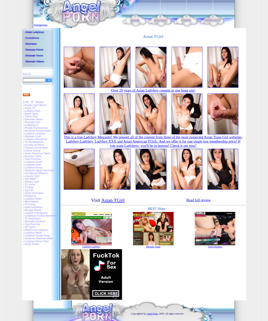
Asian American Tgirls (37, 153)
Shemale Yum (33, 122)
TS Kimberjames (34, 142)
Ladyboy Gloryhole (36, 139)
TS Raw (29, 187)
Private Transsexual (36, 127)
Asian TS (30, 108)
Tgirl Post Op (32, 224)
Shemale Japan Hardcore (39, 170)
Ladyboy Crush (33, 161)
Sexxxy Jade (32, 181)
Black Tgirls (32, 113)
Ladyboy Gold (33, 164)
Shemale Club (33, 136)
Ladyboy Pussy (34, 167)
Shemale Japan (33, 119)
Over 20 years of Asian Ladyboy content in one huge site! (153, 90)
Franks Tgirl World (35, 105)
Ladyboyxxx (32, 125)
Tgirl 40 (29, 190)
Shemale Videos (35, 61)
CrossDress (32, 38)
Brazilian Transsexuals (38, 130)
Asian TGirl (113, 200)
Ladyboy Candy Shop (37, 235)
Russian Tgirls (33, 156)
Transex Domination (36, 147)
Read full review (198, 200)
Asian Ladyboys (35, 32)
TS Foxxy (30, 204)
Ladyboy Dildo (33, 198)
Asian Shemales (34, 193)
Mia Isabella (31, 201)
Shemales (31, 44)
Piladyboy (30, 196)
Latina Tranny (33, 150)
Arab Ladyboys (33, 207)
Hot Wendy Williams (36, 173)
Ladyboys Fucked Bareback (41, 215)
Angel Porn (152, 313)
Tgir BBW (30, 179)
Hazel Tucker (32, 244)
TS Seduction (32, 218)
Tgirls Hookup (215, 246)
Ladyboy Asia (33, 110)
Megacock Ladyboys (37, 230)
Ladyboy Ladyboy (35, 133)
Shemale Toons (34, 55)
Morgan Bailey (33, 210)
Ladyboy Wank (33, 232)
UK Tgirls (30, 227)
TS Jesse (30, 184)
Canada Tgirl (32, 176)
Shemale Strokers (35, 221)
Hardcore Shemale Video (39, 238)
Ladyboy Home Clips (37, 241)
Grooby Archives (34, 144)
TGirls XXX (31, 116)
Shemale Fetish (34, 49)
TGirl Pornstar (33, 159)
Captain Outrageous (36, 213)
